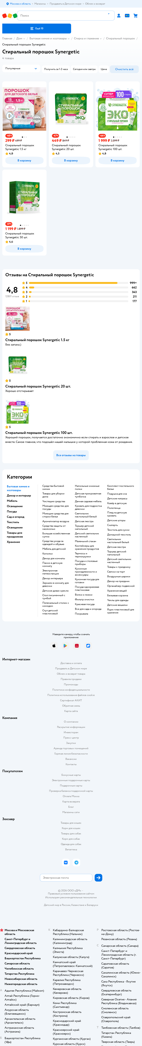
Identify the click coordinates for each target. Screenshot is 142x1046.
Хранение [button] (13, 542)
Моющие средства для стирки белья (55, 515)
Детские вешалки (117, 605)
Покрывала (81, 613)
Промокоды (71, 684)
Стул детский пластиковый (50, 612)
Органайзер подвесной (121, 586)
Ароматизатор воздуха (55, 521)
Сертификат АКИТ (71, 700)
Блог (71, 807)
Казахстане (77, 905)
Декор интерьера (52, 578)
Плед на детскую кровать (117, 514)
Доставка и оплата (71, 663)
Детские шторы (116, 520)
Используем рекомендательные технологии (71, 897)
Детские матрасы (117, 498)
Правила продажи (71, 679)
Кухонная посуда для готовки (87, 581)
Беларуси (92, 905)
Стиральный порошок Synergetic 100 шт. (39, 432)
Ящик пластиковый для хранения (120, 611)
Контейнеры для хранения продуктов (87, 547)
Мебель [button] (12, 501)
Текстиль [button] (13, 522)
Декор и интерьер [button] (19, 495)
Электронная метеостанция (50, 572)
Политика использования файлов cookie (71, 695)
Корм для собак (71, 838)
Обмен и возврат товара (71, 673)
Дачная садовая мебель (88, 501)
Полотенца (113, 508)
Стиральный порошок (120, 38)
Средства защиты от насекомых (54, 527)
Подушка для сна (117, 493)
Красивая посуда (84, 604)
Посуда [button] (12, 511)
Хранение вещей (117, 590)
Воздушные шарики (118, 576)
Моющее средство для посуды (55, 507)
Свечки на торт (116, 571)
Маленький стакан (85, 541)
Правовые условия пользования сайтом (71, 893)
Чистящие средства (53, 501)
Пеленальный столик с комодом (55, 604)
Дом (19, 38)
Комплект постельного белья (120, 487)
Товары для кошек (71, 822)
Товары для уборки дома (53, 495)
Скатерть (112, 525)
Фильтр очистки (84, 599)
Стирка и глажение (86, 38)
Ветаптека (71, 849)
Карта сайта (71, 711)
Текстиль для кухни (118, 529)
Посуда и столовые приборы (86, 563)
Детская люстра (84, 521)
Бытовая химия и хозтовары (48, 38)
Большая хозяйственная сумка (56, 535)
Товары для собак (71, 833)
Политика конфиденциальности (71, 689)
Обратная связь (71, 705)
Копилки (47, 553)
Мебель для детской (54, 548)
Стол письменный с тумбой (53, 597)
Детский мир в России (57, 905)
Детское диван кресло (55, 590)
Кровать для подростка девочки (88, 507)
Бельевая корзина (117, 595)
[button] (36, 28)
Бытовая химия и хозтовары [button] (18, 488)
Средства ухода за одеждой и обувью (53, 543)
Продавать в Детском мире (71, 668)
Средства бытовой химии (53, 487)
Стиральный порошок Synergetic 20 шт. (38, 386)
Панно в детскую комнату (52, 565)
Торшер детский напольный (84, 527)
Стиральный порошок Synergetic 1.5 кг (37, 340)
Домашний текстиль (119, 534)
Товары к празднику (118, 567)
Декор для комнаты (53, 558)
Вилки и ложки (83, 594)
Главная (7, 38)
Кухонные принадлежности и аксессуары (86, 571)
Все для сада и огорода (88, 609)
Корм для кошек (71, 828)
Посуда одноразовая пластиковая (87, 588)
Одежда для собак (71, 844)
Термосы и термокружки (83, 555)
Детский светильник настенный (87, 535)
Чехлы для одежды (118, 600)
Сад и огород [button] (15, 517)
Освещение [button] (15, 506)
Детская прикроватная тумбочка (88, 495)
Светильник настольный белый (86, 515)
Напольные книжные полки (87, 487)
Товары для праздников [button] (15, 534)
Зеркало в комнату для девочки (55, 584)
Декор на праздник (118, 581)
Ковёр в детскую (117, 503)
